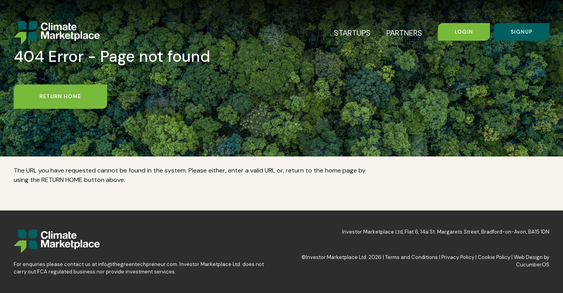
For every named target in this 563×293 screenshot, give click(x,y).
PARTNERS (404, 33)
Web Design (528, 257)
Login (464, 32)
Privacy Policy (457, 257)
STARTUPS (352, 33)
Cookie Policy (494, 257)
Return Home (60, 96)
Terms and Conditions (411, 257)
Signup (522, 32)
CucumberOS (532, 264)
